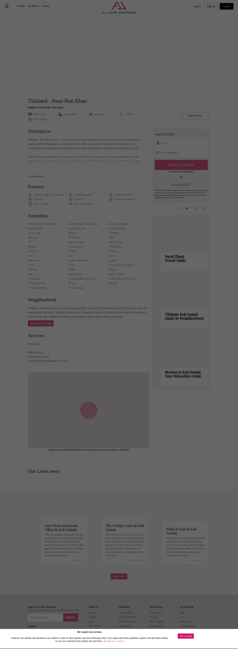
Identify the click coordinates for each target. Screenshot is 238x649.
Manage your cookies (114, 641)
